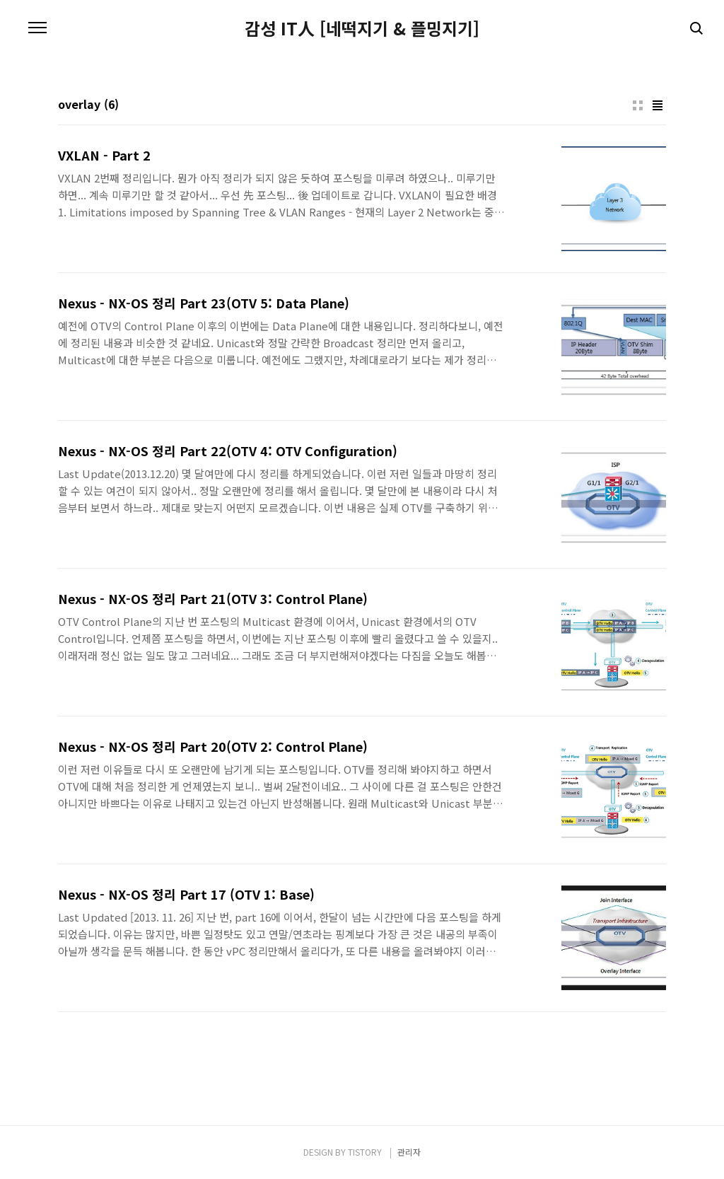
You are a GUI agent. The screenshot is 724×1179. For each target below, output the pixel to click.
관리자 (409, 1152)
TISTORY (365, 1152)
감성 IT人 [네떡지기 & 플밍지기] (362, 28)
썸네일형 (637, 105)
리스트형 (657, 105)
